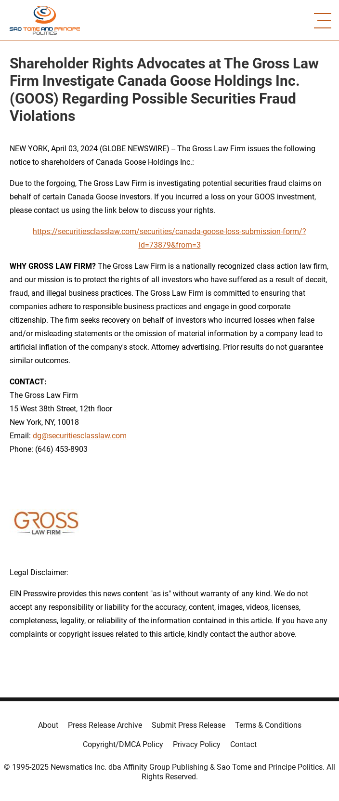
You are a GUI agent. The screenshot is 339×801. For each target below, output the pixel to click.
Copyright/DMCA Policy (123, 744)
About (48, 725)
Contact (243, 744)
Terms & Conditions (268, 725)
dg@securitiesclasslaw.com (80, 435)
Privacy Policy (197, 744)
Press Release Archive (105, 725)
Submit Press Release (188, 725)
